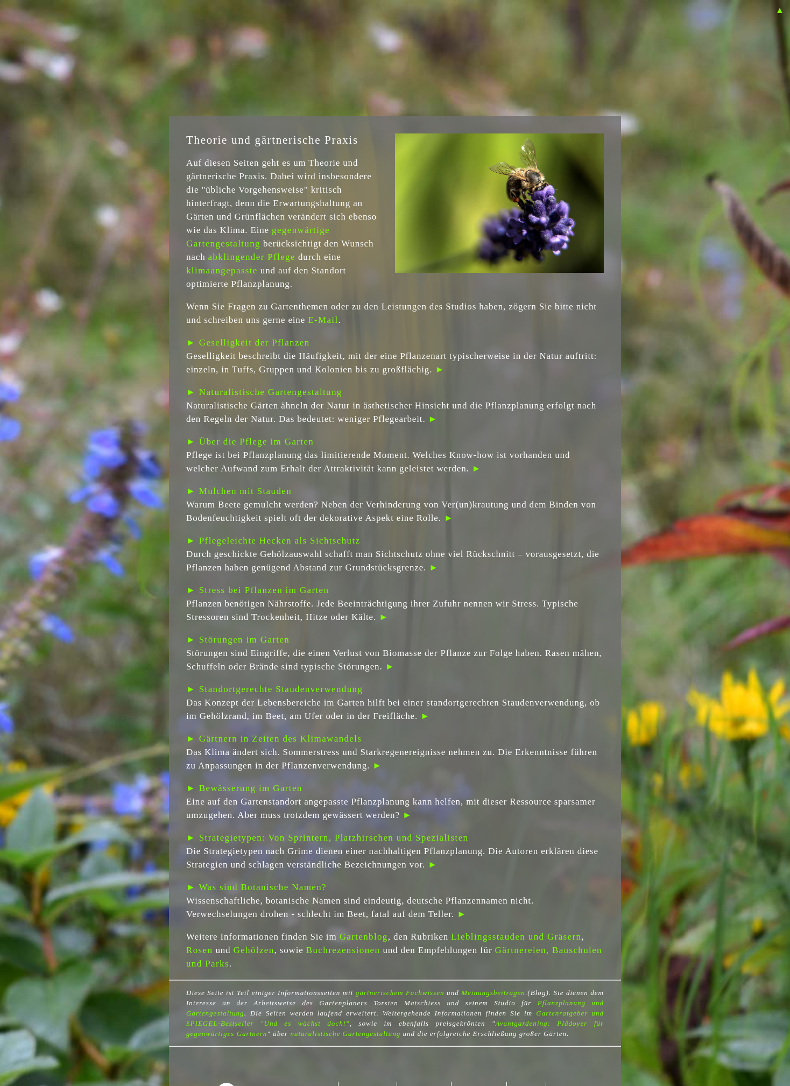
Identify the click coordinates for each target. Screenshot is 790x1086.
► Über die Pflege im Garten (250, 441)
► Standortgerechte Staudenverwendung (274, 689)
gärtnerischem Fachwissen (400, 993)
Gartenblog (364, 937)
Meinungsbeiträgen (493, 993)
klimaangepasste (222, 270)
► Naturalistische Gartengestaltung (264, 392)
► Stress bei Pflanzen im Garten (257, 590)
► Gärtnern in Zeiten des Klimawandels (274, 739)
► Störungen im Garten (238, 639)
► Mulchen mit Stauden (239, 491)
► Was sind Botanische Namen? (256, 887)
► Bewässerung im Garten (244, 788)
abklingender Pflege (251, 257)
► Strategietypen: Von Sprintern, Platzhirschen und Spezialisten (327, 838)
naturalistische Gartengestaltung (345, 1033)
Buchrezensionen (343, 950)
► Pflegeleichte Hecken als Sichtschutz (273, 540)
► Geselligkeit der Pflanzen (248, 342)
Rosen (199, 950)
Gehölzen (254, 950)
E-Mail (323, 320)
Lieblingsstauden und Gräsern (516, 937)
